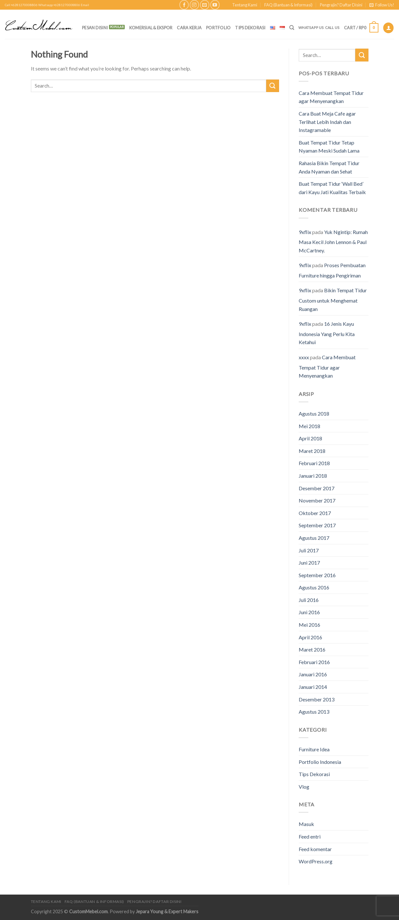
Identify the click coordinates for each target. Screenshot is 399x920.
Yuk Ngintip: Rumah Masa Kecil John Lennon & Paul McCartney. (333, 241)
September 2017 (317, 525)
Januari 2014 (313, 687)
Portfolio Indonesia (320, 762)
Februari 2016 (314, 662)
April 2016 (310, 637)
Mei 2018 (309, 426)
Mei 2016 (309, 625)
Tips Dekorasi (250, 27)
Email (85, 5)
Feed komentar (315, 849)
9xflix (305, 232)
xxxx (304, 357)
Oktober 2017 (315, 513)
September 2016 (317, 575)
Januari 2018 (313, 476)
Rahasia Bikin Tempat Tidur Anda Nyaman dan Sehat (329, 167)
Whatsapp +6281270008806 (59, 5)
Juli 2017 (309, 550)
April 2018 (310, 438)
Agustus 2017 (314, 538)
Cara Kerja (189, 27)
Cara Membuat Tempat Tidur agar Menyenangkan (331, 97)
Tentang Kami (244, 4)
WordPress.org (315, 861)
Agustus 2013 (314, 712)
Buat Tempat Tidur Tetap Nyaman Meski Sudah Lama (329, 146)
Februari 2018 (314, 463)
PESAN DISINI (95, 27)
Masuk (306, 824)
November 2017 (317, 500)
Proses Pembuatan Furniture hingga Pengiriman (332, 270)
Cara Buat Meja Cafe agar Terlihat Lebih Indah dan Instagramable (327, 121)
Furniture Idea (314, 749)
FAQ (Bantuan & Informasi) (288, 4)
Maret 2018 (312, 451)
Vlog (304, 787)
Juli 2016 (309, 600)
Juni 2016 (309, 612)
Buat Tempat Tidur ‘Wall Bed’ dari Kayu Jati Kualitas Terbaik (332, 188)
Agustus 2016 (314, 587)
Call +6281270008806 (21, 5)
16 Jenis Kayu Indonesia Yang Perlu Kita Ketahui (327, 333)
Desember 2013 (316, 699)
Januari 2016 (313, 674)
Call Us (332, 27)
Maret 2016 (312, 649)
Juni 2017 (309, 562)
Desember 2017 (316, 488)
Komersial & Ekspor (151, 27)
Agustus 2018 (314, 413)
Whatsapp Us (311, 27)
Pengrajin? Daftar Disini (341, 4)
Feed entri (310, 836)
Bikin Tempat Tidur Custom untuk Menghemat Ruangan (333, 299)
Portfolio (218, 27)
